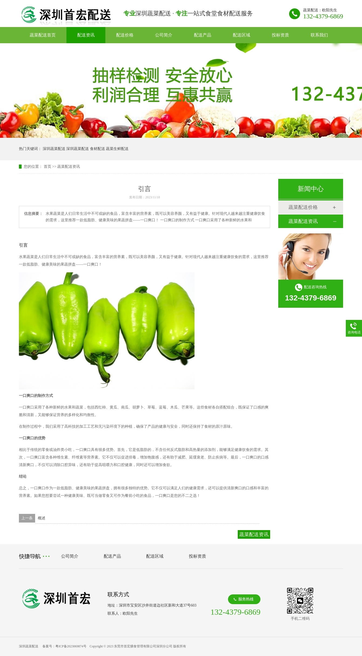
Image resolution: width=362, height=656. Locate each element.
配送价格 (124, 35)
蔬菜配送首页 (43, 35)
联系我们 (319, 35)
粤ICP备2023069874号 (70, 646)
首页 (47, 167)
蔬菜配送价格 (303, 207)
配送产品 (202, 35)
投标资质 (280, 35)
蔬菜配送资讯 (68, 167)
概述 (41, 518)
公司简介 (163, 35)
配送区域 (241, 35)
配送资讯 (86, 35)
